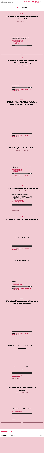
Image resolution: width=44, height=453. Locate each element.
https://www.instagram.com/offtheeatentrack (18, 135)
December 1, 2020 (25, 276)
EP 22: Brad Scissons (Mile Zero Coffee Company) (22, 362)
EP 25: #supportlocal (22, 273)
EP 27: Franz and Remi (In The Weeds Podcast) (22, 197)
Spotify (21, 50)
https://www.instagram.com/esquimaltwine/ (18, 44)
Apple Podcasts (17, 50)
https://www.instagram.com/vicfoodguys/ (18, 297)
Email (38, 1)
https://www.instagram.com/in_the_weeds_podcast (19, 211)
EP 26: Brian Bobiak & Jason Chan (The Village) (22, 231)
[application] (22, 48)
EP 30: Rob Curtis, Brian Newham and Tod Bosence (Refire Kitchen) (22, 64)
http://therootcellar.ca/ (15, 179)
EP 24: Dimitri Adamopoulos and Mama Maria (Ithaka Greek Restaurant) (22, 317)
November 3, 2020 (25, 408)
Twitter (36, 1)
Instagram (25, 1)
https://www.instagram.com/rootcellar (17, 177)
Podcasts (22, 13)
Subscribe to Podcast (36, 2)
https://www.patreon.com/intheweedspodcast (18, 212)
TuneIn (15, 51)
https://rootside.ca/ (14, 45)
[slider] (21, 48)
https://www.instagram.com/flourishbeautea (18, 427)
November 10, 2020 (25, 366)
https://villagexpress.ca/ (15, 257)
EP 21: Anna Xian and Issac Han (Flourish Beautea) (22, 404)
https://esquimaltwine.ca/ (15, 46)
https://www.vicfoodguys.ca (16, 296)
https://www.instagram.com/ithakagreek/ (18, 340)
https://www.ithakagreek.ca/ (16, 341)
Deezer (18, 51)
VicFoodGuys (3, 1)
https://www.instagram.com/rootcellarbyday (18, 178)
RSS (20, 51)
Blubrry (29, 50)
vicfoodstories (17, 95)
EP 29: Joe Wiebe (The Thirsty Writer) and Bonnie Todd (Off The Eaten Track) (22, 107)
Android (24, 50)
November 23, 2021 (25, 112)
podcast (14, 95)
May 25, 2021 (25, 201)
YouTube (33, 1)
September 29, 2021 (25, 158)
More (22, 51)
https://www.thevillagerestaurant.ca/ (17, 256)
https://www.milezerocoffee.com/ (17, 386)
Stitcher (27, 50)
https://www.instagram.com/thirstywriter (18, 132)
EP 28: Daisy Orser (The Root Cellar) (22, 154)
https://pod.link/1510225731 (16, 213)
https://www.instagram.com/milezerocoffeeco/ (18, 385)
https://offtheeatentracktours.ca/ (16, 136)
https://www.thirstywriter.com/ (16, 133)
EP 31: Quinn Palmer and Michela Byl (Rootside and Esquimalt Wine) (22, 19)
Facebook (29, 1)
